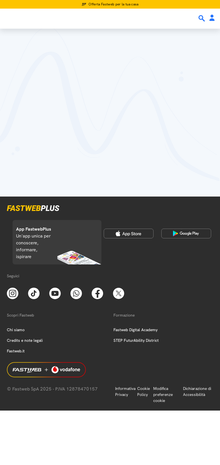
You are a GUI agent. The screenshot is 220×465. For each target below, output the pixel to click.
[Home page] (43, 18)
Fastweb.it (16, 351)
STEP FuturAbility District (136, 340)
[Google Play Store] (186, 233)
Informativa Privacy (125, 391)
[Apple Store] (129, 233)
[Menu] (8, 18)
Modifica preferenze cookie (163, 394)
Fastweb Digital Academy (135, 329)
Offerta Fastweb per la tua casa (114, 4)
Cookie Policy (143, 391)
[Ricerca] (202, 18)
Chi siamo (16, 329)
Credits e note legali (25, 340)
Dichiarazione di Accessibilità (197, 391)
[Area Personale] (212, 18)
